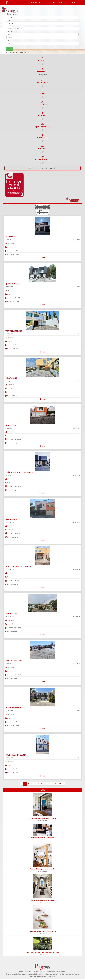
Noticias (63, 2)
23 (60, 784)
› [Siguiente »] (63, 784)
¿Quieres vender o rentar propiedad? (42, 168)
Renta (45, 64)
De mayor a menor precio (42, 208)
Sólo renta (42, 213)
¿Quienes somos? (37, 2)
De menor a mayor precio (42, 205)
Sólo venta (42, 211)
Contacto (74, 2)
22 (55, 784)
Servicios (52, 2)
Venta (40, 64)
